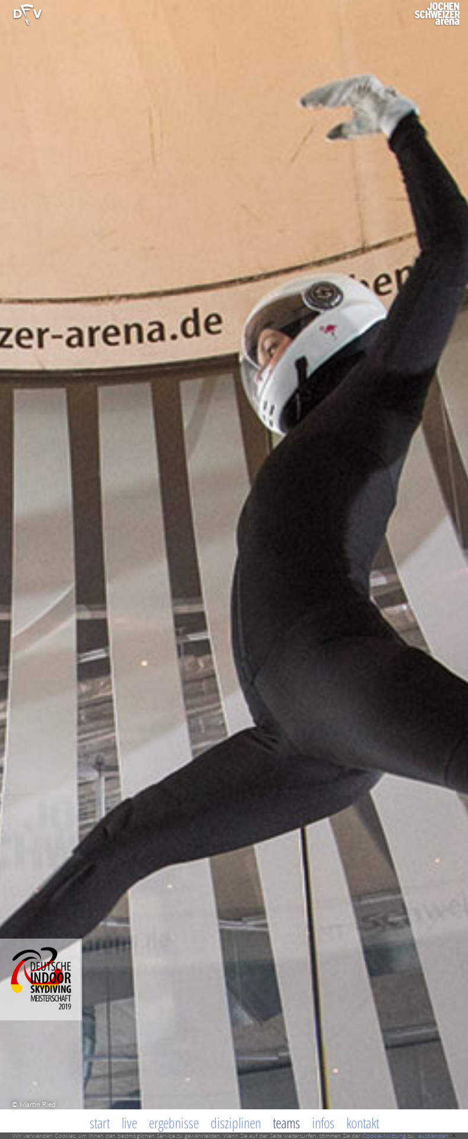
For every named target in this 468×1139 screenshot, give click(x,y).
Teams (286, 1123)
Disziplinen (236, 1123)
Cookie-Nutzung (384, 1135)
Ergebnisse (174, 1123)
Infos (323, 1123)
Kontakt (362, 1123)
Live (129, 1123)
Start (100, 1123)
